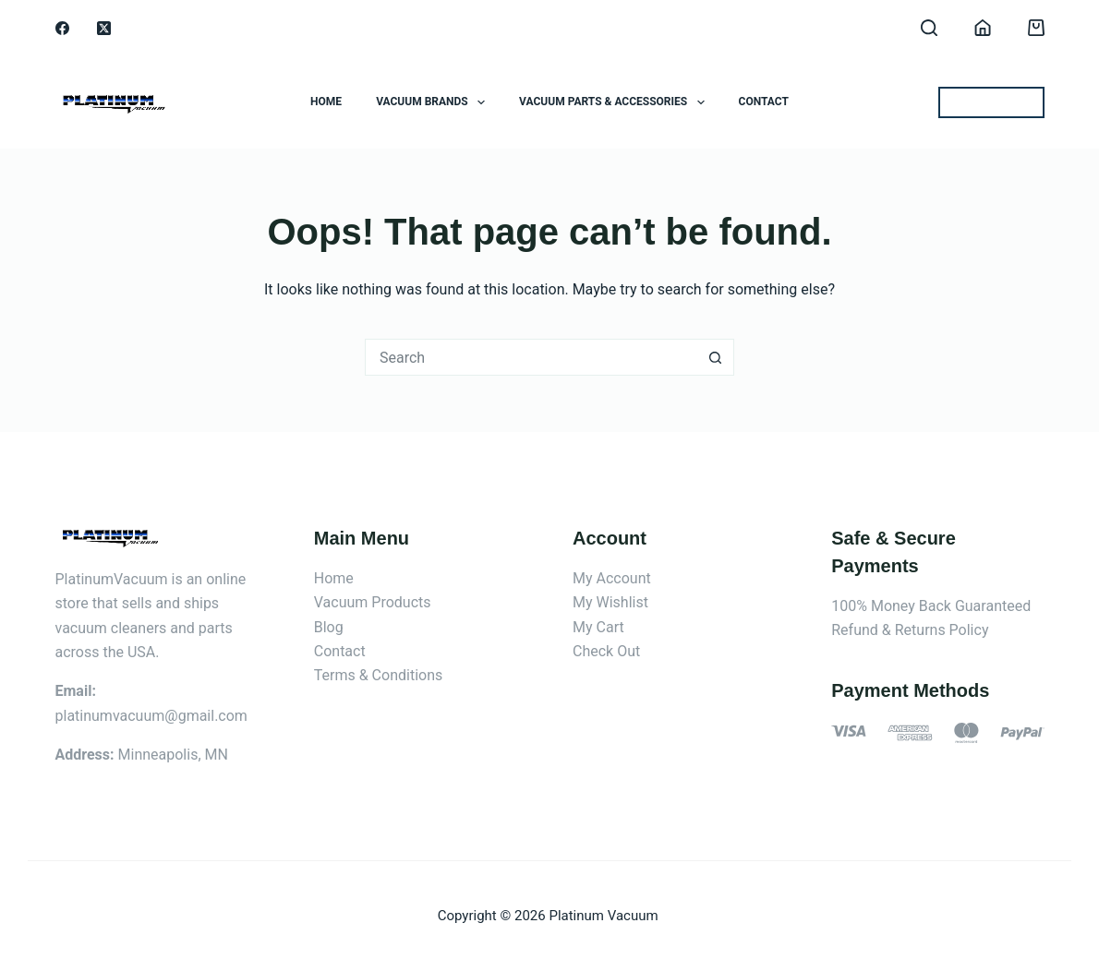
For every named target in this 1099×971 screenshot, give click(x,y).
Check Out (606, 651)
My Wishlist (610, 602)
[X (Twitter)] (104, 28)
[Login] (982, 27)
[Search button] (715, 357)
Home (326, 101)
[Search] (929, 27)
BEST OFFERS (991, 102)
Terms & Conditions (378, 675)
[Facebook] (62, 28)
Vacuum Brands (434, 102)
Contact (764, 101)
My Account (612, 578)
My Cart (598, 627)
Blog (329, 627)
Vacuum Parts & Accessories (615, 102)
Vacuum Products (372, 602)
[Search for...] (531, 357)
